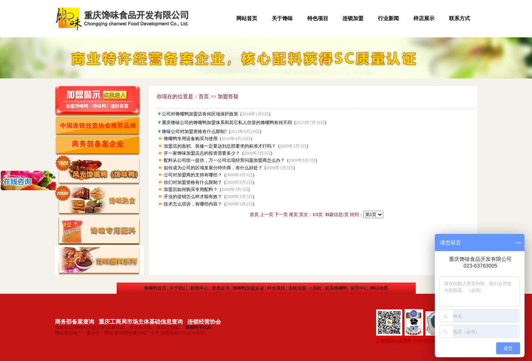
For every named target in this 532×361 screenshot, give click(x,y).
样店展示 (423, 18)
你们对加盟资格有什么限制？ (193, 182)
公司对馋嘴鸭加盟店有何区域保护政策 (200, 114)
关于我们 (178, 288)
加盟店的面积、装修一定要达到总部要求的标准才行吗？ (220, 146)
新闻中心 (199, 288)
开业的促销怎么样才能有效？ (193, 196)
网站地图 (379, 288)
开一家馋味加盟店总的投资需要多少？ (202, 153)
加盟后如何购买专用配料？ (191, 189)
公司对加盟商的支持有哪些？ (193, 175)
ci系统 (315, 288)
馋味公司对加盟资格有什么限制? (194, 131)
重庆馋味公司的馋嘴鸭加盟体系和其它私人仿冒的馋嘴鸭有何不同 (227, 122)
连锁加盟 (352, 18)
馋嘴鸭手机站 (198, 327)
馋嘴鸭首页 (155, 288)
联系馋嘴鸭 (336, 288)
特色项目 (317, 18)
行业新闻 (388, 18)
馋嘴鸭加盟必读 (248, 288)
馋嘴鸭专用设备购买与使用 (191, 138)
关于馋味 (282, 18)
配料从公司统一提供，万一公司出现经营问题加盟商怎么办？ (224, 160)
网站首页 (246, 18)
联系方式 (459, 18)
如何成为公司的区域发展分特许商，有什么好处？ (213, 167)
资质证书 (221, 288)
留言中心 (359, 288)
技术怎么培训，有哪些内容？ (193, 204)
